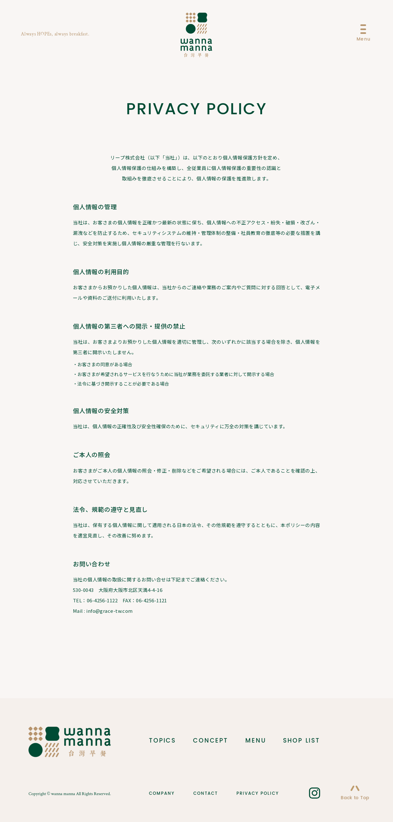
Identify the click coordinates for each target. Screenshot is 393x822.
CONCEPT (210, 741)
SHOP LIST (301, 741)
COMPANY (162, 793)
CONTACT (205, 793)
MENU (255, 741)
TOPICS (162, 741)
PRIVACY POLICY (257, 793)
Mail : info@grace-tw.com (103, 610)
